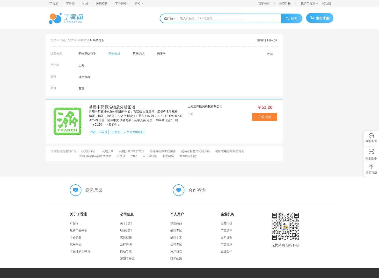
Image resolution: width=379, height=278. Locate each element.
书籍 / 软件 (67, 40)
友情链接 (126, 237)
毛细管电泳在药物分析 (229, 151)
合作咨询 (197, 190)
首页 (53, 40)
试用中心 (75, 244)
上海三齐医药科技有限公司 (205, 106)
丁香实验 (75, 237)
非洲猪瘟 (168, 156)
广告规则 (226, 244)
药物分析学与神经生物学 (95, 156)
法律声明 (126, 244)
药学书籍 (83, 40)
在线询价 (264, 117)
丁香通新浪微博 (80, 251)
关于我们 (126, 223)
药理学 (161, 53)
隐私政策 (176, 258)
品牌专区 (176, 230)
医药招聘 (102, 3)
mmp (134, 156)
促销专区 (176, 244)
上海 (81, 65)
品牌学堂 (176, 237)
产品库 (74, 223)
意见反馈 (94, 190)
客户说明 (226, 237)
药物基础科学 (87, 53)
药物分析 (98, 40)
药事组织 (138, 53)
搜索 (292, 18)
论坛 (85, 3)
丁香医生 (121, 3)
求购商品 (176, 223)
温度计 (121, 156)
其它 (81, 88)
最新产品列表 (78, 230)
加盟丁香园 (127, 258)
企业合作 (226, 251)
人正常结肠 (150, 156)
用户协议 (176, 251)
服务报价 (226, 223)
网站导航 (126, 251)
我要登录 (264, 3)
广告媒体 (226, 230)
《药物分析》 (88, 151)
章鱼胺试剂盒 (188, 156)
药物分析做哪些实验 (163, 151)
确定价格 (84, 77)
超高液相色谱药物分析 (195, 151)
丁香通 (54, 3)
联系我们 (126, 230)
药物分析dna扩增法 (131, 151)
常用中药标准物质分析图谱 (112, 107)
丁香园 (70, 3)
